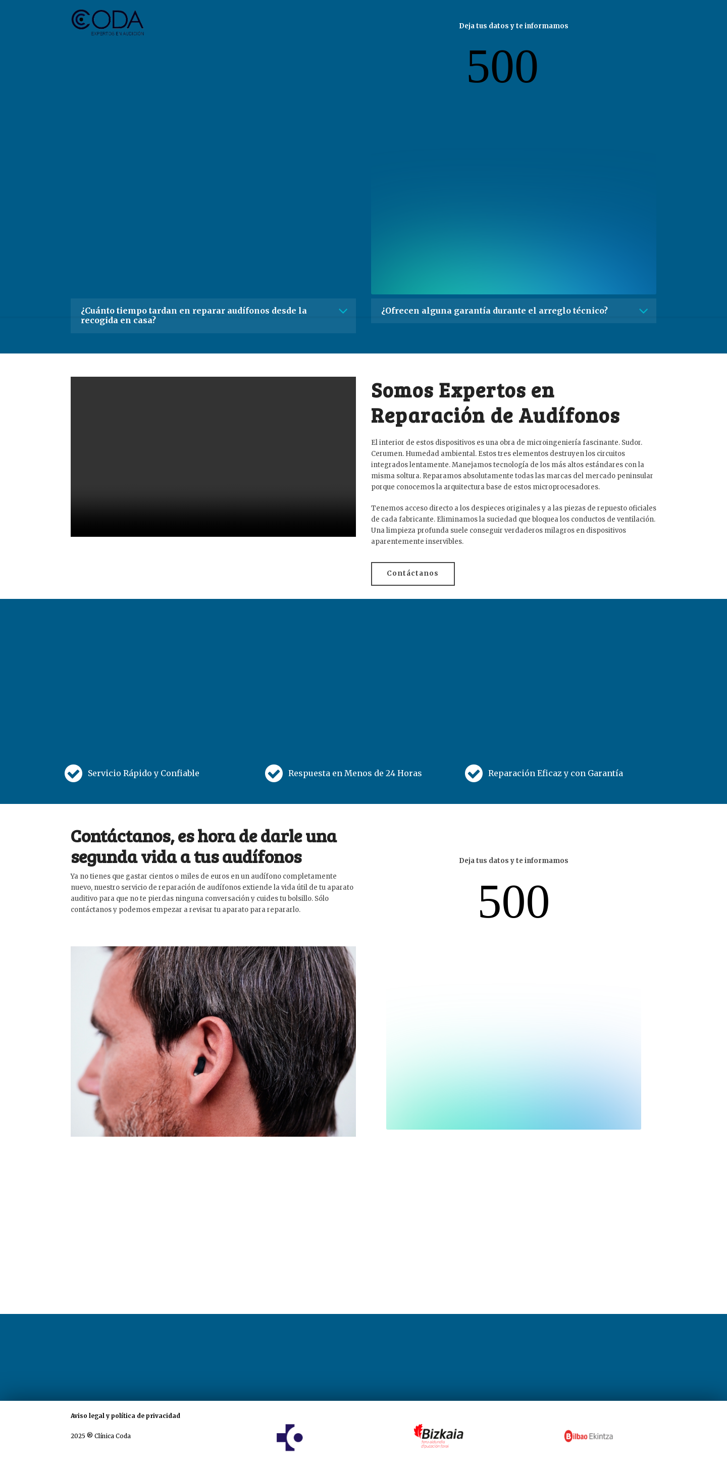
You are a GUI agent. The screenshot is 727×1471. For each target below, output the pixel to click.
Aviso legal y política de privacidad (125, 1415)
